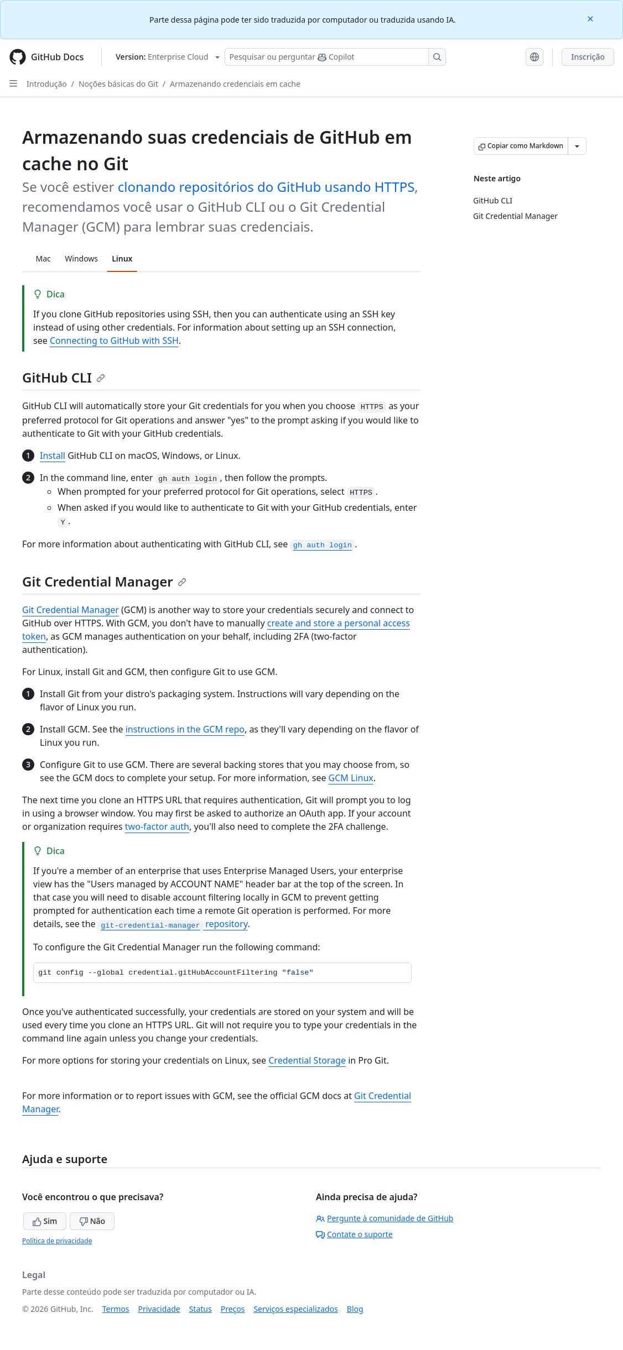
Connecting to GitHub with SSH (114, 340)
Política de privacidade (57, 1241)
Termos (115, 1309)
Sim (45, 1221)
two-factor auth (157, 826)
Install (52, 455)
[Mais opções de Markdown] (577, 146)
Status (200, 1309)
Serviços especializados (295, 1309)
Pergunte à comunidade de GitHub (384, 1218)
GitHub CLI (63, 377)
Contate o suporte (354, 1234)
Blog (355, 1309)
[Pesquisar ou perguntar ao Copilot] (335, 57)
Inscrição (588, 56)
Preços (233, 1309)
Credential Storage (307, 1060)
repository (173, 924)
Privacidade (159, 1309)
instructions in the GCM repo (185, 729)
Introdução (47, 84)
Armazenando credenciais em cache (235, 84)
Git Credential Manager (104, 581)
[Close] (591, 18)
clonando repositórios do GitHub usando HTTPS (266, 186)
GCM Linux (351, 778)
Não (92, 1221)
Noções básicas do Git (118, 84)
